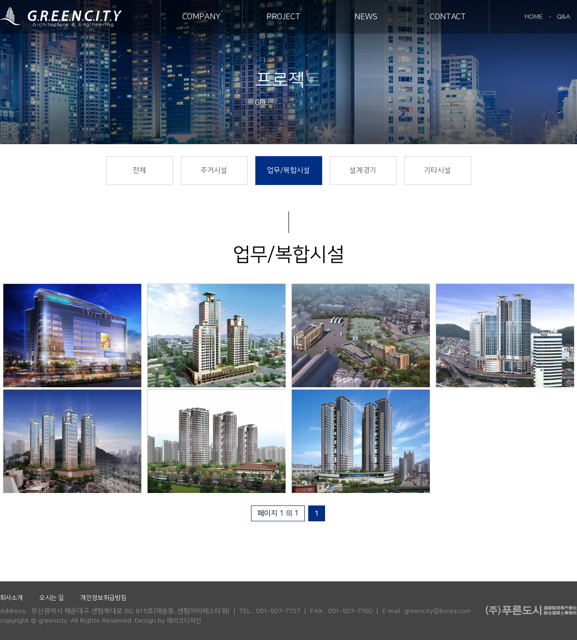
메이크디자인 (184, 620)
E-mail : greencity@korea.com (426, 611)
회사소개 (11, 597)
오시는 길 (51, 597)
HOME (534, 17)
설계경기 (363, 170)
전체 (139, 170)
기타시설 (437, 170)
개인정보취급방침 (103, 597)
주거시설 (214, 170)
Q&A (563, 17)
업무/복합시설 (288, 170)
